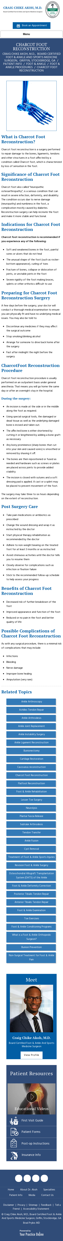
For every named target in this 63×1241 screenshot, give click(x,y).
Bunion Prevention (31, 947)
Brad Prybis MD (31, 1223)
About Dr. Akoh (28, 1190)
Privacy (22, 1205)
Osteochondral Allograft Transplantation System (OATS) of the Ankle (31, 876)
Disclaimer (8, 1205)
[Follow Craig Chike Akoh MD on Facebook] (18, 1178)
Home (11, 1190)
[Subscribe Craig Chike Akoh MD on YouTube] (35, 1178)
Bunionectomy (31, 751)
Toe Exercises (31, 919)
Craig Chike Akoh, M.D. (31, 1038)
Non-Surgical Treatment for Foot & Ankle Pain (31, 957)
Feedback (46, 1205)
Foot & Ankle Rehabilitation (31, 792)
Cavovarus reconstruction (31, 767)
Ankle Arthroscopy (31, 702)
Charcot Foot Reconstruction (31, 775)
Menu (30, 34)
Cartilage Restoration (31, 759)
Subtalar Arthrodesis (31, 824)
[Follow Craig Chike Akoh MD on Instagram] (44, 1178)
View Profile (31, 1055)
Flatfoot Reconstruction (31, 784)
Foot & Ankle (36, 64)
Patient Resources (31, 1073)
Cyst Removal (31, 849)
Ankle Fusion (31, 841)
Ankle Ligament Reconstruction (31, 743)
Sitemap (33, 1205)
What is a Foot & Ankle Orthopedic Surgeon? (31, 937)
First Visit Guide (32, 1120)
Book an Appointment (34, 25)
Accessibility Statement (36, 1209)
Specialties (49, 1190)
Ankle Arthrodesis (31, 718)
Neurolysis (31, 808)
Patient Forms (31, 1131)
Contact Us (47, 1195)
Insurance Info (31, 1155)
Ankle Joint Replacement (31, 726)
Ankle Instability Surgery (31, 734)
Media (31, 1195)
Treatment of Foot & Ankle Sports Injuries (31, 857)
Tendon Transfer (31, 833)
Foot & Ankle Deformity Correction (31, 886)
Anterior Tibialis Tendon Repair (31, 902)
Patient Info (12, 64)
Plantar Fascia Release (31, 816)
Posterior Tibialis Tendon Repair (31, 894)
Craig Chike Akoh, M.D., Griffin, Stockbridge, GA (32, 57)
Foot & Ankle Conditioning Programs (32, 927)
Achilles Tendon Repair (31, 710)
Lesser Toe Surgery (31, 800)
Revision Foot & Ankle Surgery (31, 865)
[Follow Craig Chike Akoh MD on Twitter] (27, 1178)
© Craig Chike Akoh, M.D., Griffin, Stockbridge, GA (32, 1216)
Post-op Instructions (35, 1143)
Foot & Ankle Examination (31, 910)
